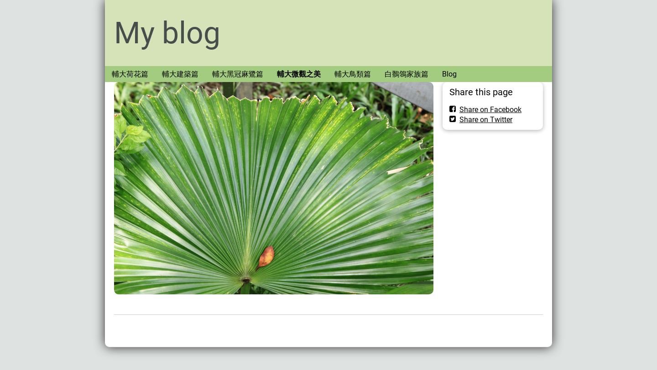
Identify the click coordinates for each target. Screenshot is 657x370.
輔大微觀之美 (299, 74)
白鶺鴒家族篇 (406, 74)
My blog (167, 33)
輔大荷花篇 (130, 74)
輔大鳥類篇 (352, 74)
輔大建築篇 (180, 74)
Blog (449, 74)
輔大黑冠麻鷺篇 (237, 74)
